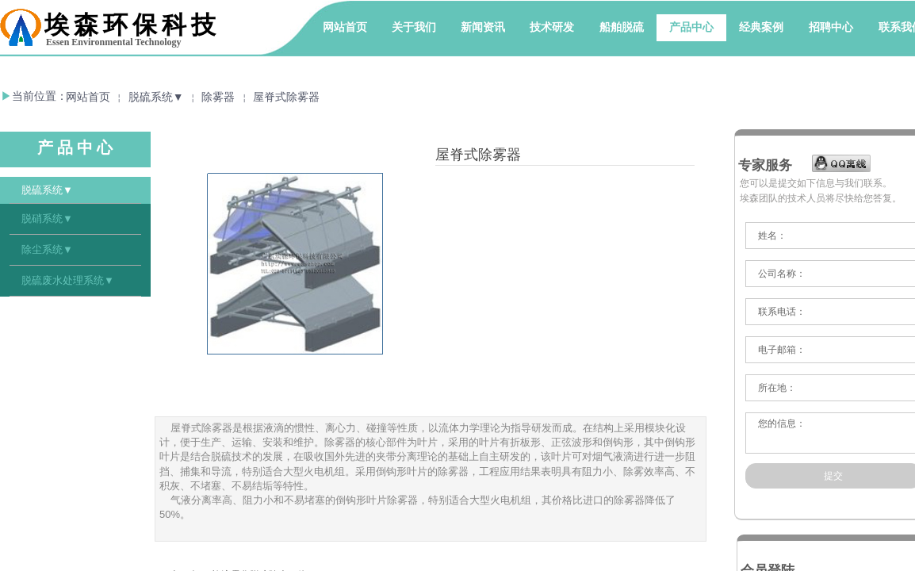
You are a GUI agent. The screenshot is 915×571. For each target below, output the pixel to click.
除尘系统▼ (47, 249)
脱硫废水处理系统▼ (67, 280)
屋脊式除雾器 (286, 97)
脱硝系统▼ (47, 218)
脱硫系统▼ (156, 97)
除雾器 (218, 97)
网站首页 (88, 97)
